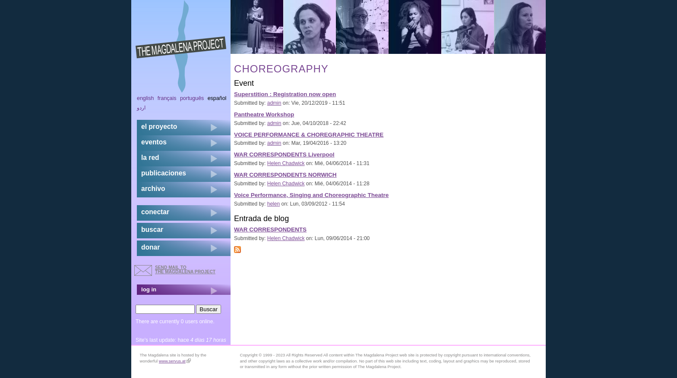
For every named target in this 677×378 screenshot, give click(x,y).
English (145, 98)
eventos (154, 142)
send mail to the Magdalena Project (185, 269)
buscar (152, 229)
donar (150, 247)
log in (148, 289)
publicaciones (163, 173)
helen (273, 204)
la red (150, 157)
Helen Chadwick (286, 163)
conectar (155, 212)
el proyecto (159, 126)
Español (217, 98)
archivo (153, 188)
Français (167, 98)
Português (192, 98)
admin (274, 103)
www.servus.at (175, 361)
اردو (141, 108)
